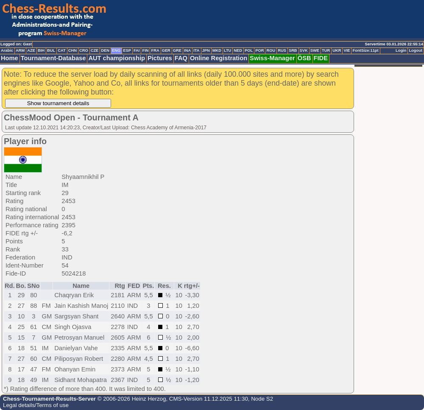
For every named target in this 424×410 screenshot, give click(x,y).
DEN (105, 50)
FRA (155, 50)
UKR (336, 50)
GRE (177, 50)
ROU (270, 50)
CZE (95, 50)
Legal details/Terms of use (36, 405)
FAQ (181, 58)
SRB (293, 50)
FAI (137, 50)
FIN (145, 50)
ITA (196, 50)
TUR (326, 50)
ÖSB (304, 58)
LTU (227, 50)
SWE (314, 50)
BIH (41, 50)
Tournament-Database (53, 58)
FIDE (321, 58)
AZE (31, 50)
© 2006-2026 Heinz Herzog (131, 399)
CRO (83, 50)
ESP (127, 50)
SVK (304, 50)
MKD (216, 50)
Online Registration (218, 58)
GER (166, 50)
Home (9, 58)
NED (238, 50)
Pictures (160, 58)
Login (401, 50)
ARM (20, 50)
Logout (415, 50)
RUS (282, 50)
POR (259, 50)
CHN (72, 50)
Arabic (7, 50)
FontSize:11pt (365, 50)
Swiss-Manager (272, 58)
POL (249, 50)
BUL (51, 50)
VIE (346, 50)
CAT (61, 50)
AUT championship (116, 58)
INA (187, 50)
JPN (206, 50)
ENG (116, 50)
